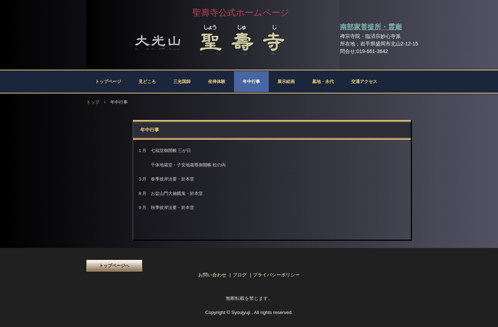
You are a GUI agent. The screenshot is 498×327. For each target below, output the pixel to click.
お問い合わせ (212, 275)
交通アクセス (364, 81)
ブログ (240, 275)
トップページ (108, 81)
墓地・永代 (323, 81)
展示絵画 (286, 81)
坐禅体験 (216, 81)
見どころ (147, 81)
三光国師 (182, 81)
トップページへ (114, 265)
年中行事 (251, 81)
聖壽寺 (213, 38)
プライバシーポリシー (276, 275)
